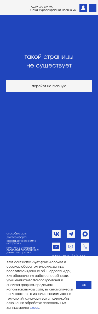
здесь (34, 307)
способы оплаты (17, 234)
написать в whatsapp (68, 255)
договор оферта (16, 237)
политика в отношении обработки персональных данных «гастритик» (23, 250)
